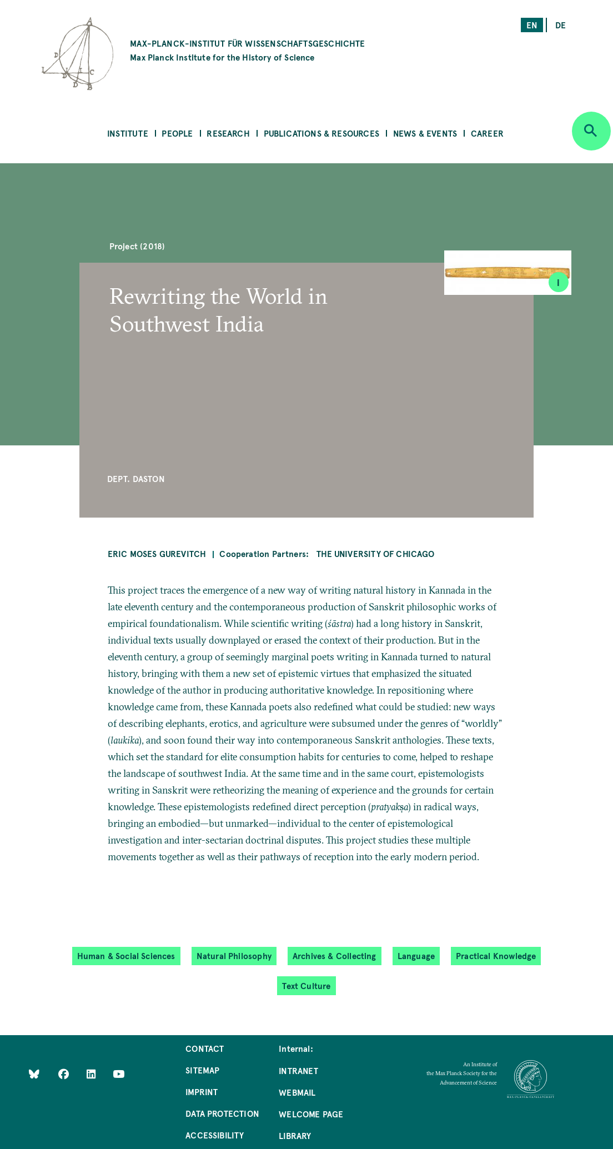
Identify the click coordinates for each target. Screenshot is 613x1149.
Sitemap (202, 1070)
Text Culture (306, 985)
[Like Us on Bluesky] (34, 1074)
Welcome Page (311, 1114)
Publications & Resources (321, 133)
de (560, 25)
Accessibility (214, 1135)
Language (416, 955)
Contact (204, 1048)
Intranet (298, 1070)
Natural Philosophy (234, 955)
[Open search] (591, 131)
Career (487, 133)
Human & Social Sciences (126, 955)
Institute (127, 133)
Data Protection (222, 1113)
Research (228, 133)
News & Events (425, 133)
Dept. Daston (136, 478)
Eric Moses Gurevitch (157, 553)
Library (295, 1135)
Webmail (297, 1092)
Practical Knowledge (496, 955)
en (531, 25)
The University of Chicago (375, 553)
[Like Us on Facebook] (64, 1074)
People (177, 133)
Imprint (201, 1091)
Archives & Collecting (334, 955)
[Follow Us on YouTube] (118, 1074)
